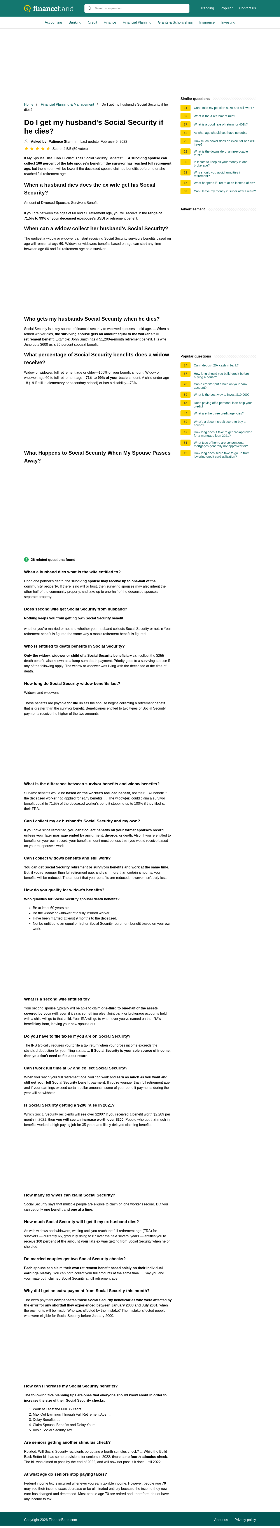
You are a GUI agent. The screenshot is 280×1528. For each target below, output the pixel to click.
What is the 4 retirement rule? (214, 116)
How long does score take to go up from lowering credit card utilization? (221, 454)
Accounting (53, 22)
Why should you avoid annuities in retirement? (218, 174)
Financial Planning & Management (67, 104)
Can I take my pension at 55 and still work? (224, 108)
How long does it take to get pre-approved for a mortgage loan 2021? (223, 433)
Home (28, 104)
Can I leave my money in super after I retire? (225, 191)
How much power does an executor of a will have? (224, 142)
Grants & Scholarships (175, 22)
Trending (207, 8)
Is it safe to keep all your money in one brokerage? (221, 163)
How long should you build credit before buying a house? (221, 375)
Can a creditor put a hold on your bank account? (220, 385)
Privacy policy (245, 1520)
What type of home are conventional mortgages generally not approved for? (221, 444)
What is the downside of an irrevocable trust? (221, 153)
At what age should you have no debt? (220, 132)
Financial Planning (137, 22)
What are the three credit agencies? (219, 413)
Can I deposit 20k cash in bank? (216, 365)
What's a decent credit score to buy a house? (219, 423)
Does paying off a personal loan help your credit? (223, 404)
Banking (75, 22)
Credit (92, 22)
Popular (226, 8)
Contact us (247, 8)
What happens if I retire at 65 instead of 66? (224, 183)
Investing (228, 22)
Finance (110, 22)
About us (221, 1520)
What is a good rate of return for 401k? (221, 124)
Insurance (207, 22)
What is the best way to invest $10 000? (221, 394)
